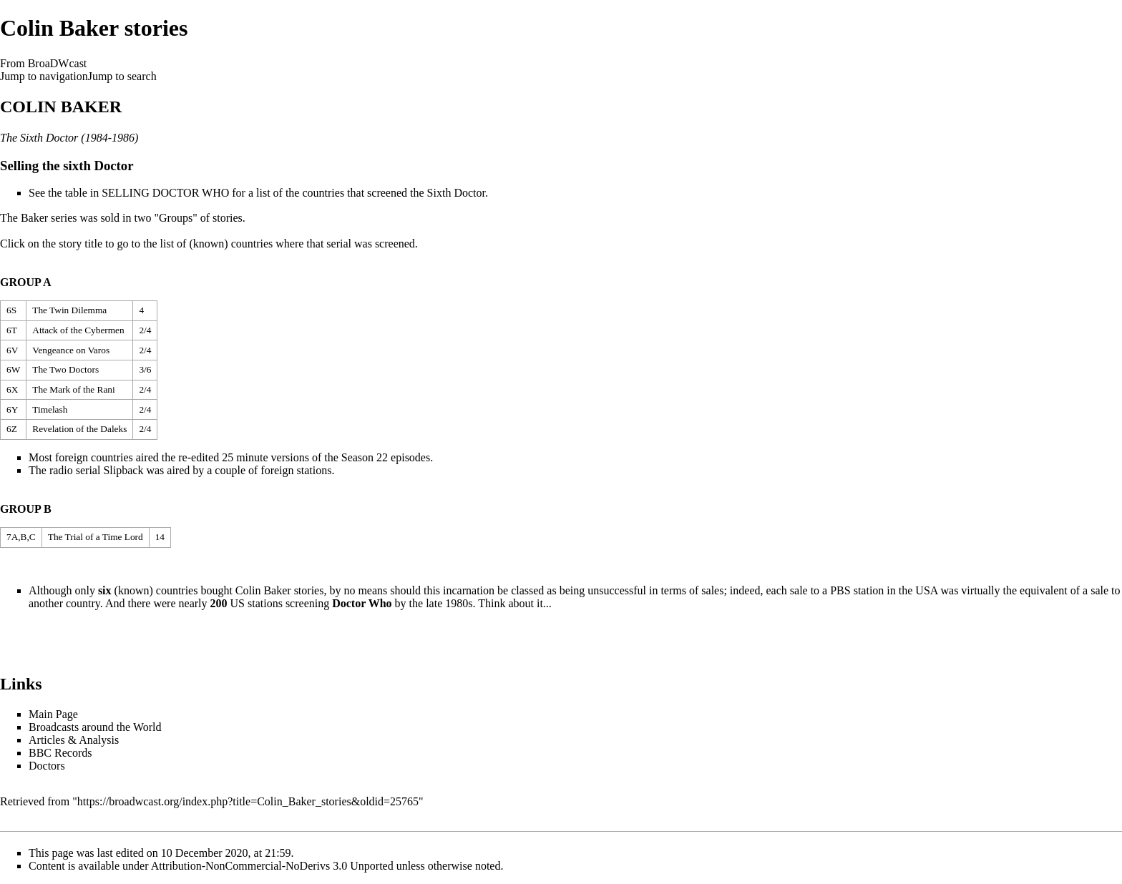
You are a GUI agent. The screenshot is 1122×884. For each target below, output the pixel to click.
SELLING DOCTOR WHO (165, 193)
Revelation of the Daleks (79, 428)
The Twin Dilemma (69, 310)
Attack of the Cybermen (78, 330)
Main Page (53, 714)
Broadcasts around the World (95, 727)
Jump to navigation (44, 76)
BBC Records (60, 753)
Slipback (123, 470)
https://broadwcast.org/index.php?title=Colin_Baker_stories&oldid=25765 (248, 801)
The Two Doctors (65, 369)
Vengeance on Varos (70, 350)
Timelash (49, 409)
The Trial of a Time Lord (95, 536)
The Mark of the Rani (73, 389)
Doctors (47, 766)
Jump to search (122, 76)
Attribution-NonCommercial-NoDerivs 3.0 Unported (272, 866)
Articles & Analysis (74, 740)
